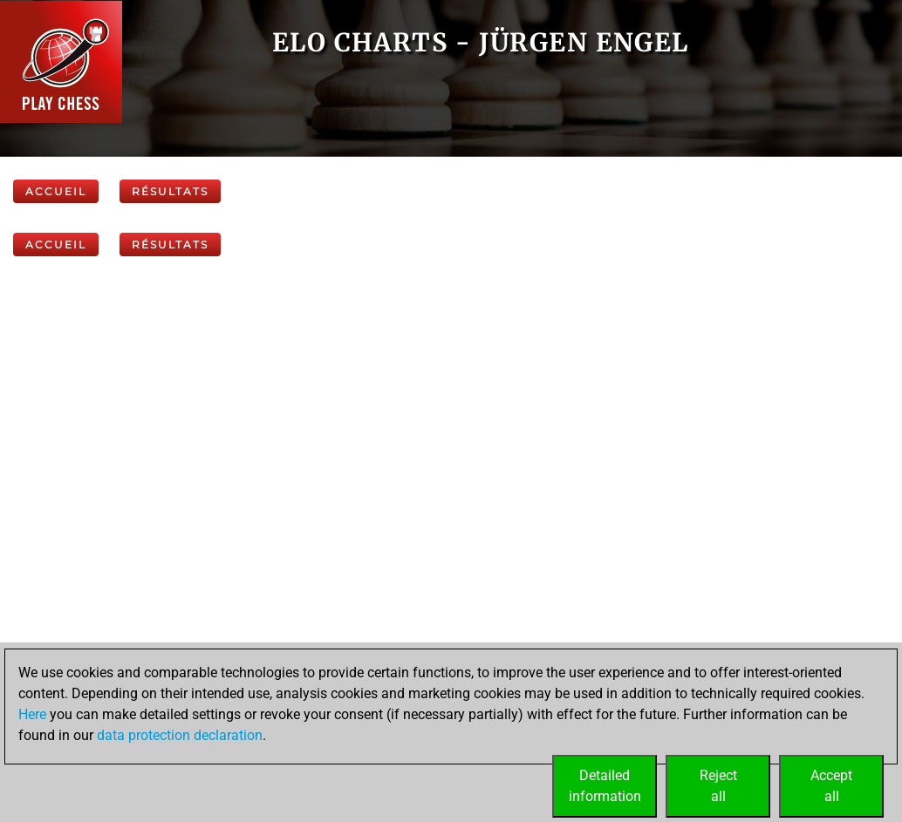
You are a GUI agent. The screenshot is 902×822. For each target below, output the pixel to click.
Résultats (170, 191)
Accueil (55, 191)
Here (32, 714)
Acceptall (831, 786)
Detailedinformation (605, 786)
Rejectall (718, 786)
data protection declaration (180, 735)
